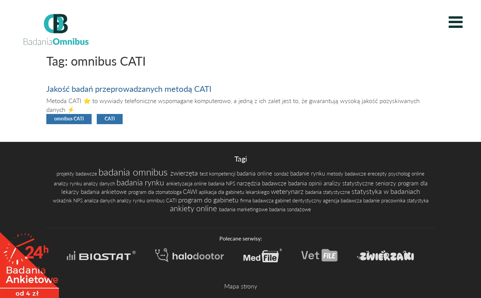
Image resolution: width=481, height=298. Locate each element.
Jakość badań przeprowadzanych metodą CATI (129, 89)
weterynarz (288, 191)
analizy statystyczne (349, 183)
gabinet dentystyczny (299, 200)
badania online (255, 173)
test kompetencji (218, 174)
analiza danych (100, 200)
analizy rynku (68, 183)
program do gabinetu (209, 200)
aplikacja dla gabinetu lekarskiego (235, 192)
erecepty (378, 174)
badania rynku (141, 182)
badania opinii (306, 183)
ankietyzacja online (187, 183)
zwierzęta (185, 173)
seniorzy (386, 183)
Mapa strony (240, 286)
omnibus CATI (69, 118)
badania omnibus (134, 172)
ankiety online (194, 208)
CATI (110, 118)
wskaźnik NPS (68, 200)
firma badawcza (257, 200)
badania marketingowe (244, 209)
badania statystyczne (328, 192)
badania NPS (222, 183)
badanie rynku (308, 173)
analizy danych (100, 183)
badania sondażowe (290, 209)
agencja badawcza (343, 200)
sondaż (282, 174)
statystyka (418, 200)
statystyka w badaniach (386, 191)
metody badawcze (347, 174)
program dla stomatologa (155, 192)
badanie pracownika (385, 200)
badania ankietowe (104, 191)
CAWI (191, 191)
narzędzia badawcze (262, 183)
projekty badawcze (77, 174)
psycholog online (406, 174)
